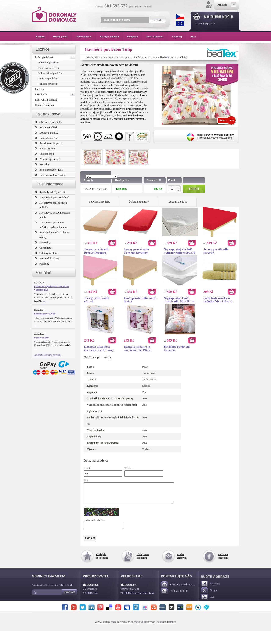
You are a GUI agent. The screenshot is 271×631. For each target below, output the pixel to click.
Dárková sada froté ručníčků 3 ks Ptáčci (137, 348)
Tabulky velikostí (46, 253)
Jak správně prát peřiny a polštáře (51, 205)
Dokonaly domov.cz (95, 57)
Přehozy (39, 89)
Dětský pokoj (62, 36)
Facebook (210, 587)
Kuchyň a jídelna (111, 36)
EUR (180, 23)
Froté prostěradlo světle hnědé (140, 299)
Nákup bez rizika (46, 137)
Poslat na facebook (223, 560)
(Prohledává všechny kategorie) (215, 136)
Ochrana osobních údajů (50, 174)
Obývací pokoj (86, 36)
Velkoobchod (44, 153)
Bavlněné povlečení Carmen (177, 348)
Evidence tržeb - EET (49, 169)
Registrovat (70, 596)
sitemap (151, 625)
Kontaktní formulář (166, 625)
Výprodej (179, 36)
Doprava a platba (46, 132)
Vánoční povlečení (47, 83)
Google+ (210, 594)
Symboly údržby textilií (50, 192)
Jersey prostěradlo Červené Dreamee (136, 251)
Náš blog (42, 263)
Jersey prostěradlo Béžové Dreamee (96, 251)
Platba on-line (45, 148)
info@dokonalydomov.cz (178, 588)
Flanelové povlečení (48, 67)
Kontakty (42, 164)
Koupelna (134, 36)
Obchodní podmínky (48, 122)
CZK (180, 16)
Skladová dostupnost (48, 143)
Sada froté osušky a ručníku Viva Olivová (218, 299)
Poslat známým (182, 560)
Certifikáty (43, 247)
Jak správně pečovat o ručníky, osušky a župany (51, 225)
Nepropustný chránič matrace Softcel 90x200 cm (179, 251)
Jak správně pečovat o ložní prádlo (52, 215)
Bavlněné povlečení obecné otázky (52, 235)
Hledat (157, 20)
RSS (207, 601)
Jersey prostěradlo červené (215, 251)
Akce (194, 36)
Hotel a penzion (156, 36)
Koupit (194, 189)
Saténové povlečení (48, 78)
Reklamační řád (46, 127)
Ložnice (112, 57)
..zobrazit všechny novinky (47, 354)
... (44, 300)
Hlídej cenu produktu (143, 560)
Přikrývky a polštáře (46, 99)
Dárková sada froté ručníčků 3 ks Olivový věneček (99, 348)
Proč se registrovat (47, 159)
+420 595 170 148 (174, 595)
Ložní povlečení (126, 57)
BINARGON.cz (125, 625)
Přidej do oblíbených (102, 560)
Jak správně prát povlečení (52, 197)
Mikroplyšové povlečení (50, 73)
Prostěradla (55, 94)
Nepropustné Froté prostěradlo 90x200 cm (179, 299)
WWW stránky (102, 625)
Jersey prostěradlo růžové (96, 299)
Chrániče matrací (44, 104)
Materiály (42, 242)
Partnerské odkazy (47, 258)
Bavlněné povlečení (147, 57)
